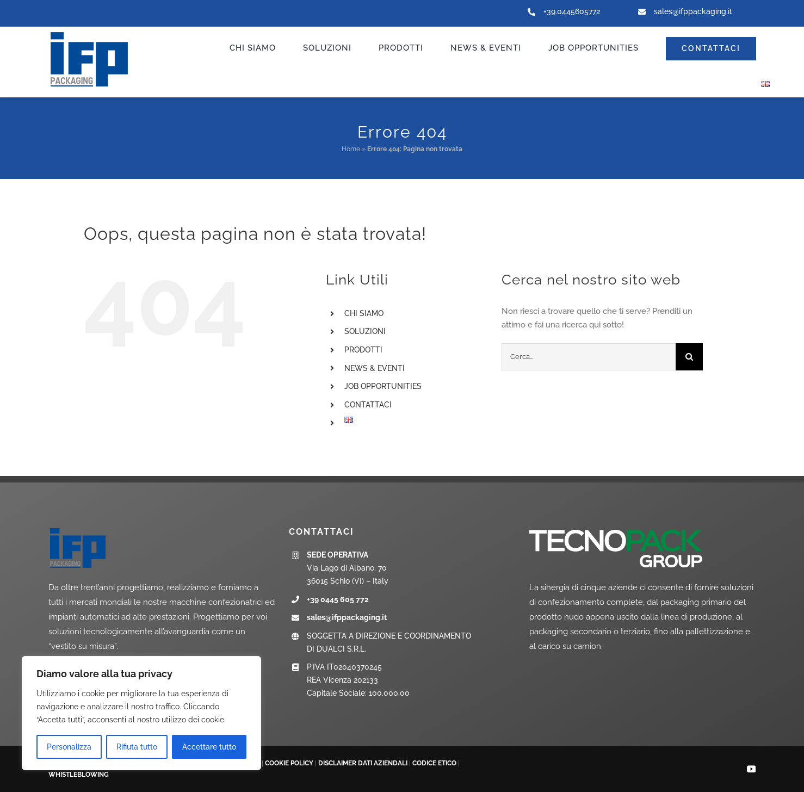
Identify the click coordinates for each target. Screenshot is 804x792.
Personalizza (69, 746)
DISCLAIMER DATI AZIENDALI (362, 763)
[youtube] (751, 769)
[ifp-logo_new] (100, 33)
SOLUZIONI (365, 331)
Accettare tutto (209, 746)
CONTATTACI (368, 404)
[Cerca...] (589, 356)
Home (351, 149)
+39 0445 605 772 (338, 599)
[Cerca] (689, 356)
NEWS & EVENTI (374, 368)
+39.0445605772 (571, 11)
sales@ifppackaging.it (693, 11)
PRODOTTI (363, 349)
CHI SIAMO (364, 313)
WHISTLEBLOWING (78, 774)
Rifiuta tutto (136, 746)
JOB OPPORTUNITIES (383, 386)
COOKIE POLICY (289, 763)
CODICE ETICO (434, 763)
